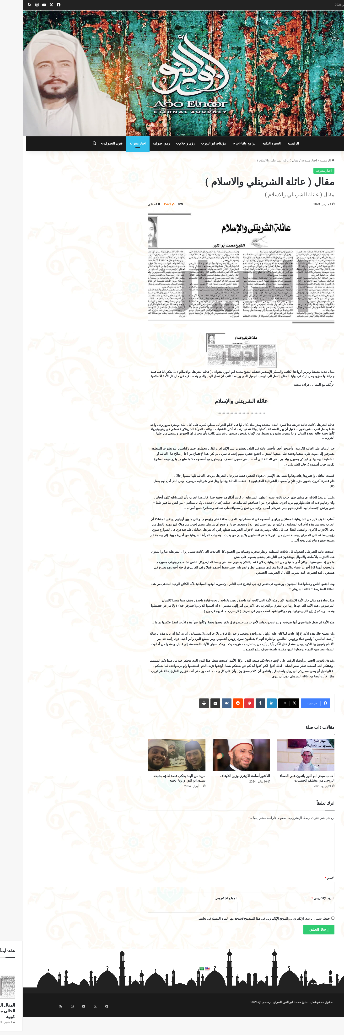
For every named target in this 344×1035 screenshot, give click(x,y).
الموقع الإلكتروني (204, 898)
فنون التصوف (90, 143)
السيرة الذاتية (249, 143)
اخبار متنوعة (115, 143)
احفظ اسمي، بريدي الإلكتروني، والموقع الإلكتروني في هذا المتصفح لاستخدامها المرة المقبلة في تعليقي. (241, 918)
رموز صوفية (138, 143)
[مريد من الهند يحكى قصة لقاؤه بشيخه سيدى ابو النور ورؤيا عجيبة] (154, 755)
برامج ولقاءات (223, 143)
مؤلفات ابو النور (192, 143)
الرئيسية (270, 143)
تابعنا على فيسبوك (300, 982)
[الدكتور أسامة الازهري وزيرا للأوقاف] (218, 755)
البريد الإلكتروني (300, 898)
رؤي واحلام (164, 143)
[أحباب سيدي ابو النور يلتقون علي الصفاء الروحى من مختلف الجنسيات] (283, 755)
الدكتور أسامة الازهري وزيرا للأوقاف (222, 776)
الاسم (307, 878)
